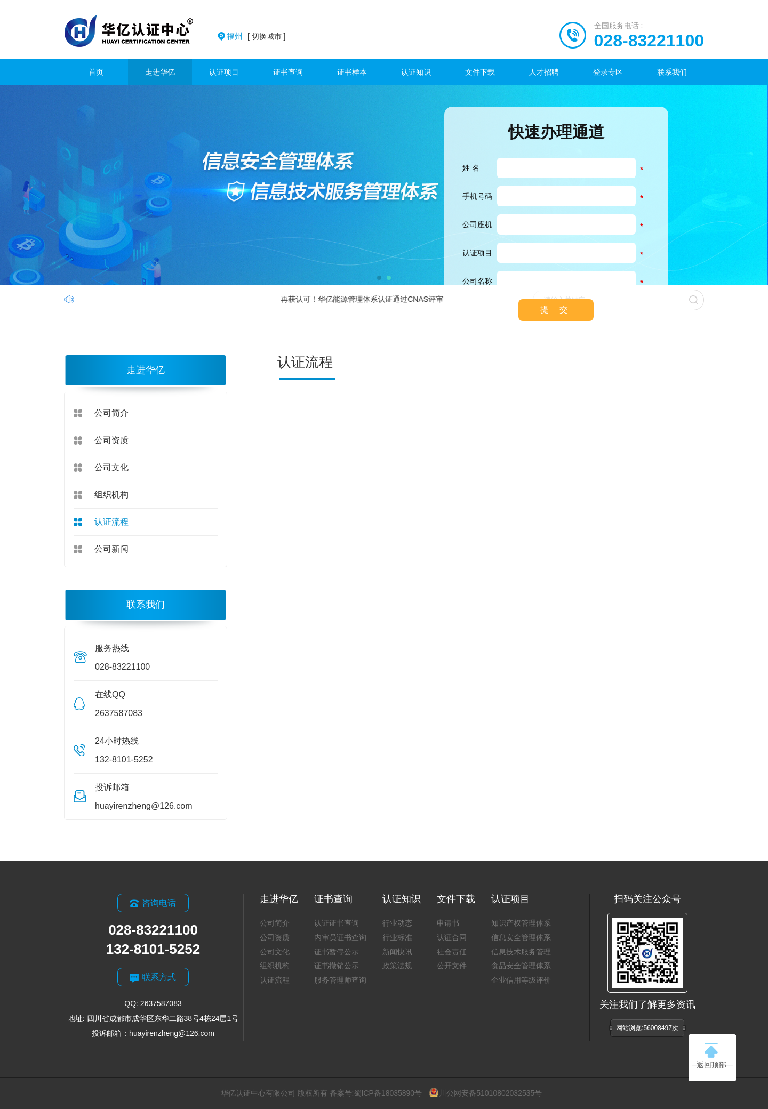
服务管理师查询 (340, 980)
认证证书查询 (336, 923)
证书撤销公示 (336, 965)
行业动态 (397, 923)
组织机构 (111, 494)
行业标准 (397, 937)
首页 (96, 72)
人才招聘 (544, 72)
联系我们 (672, 72)
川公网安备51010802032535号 (485, 1093)
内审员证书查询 (340, 937)
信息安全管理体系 (521, 937)
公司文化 (111, 467)
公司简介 (111, 412)
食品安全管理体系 (521, 965)
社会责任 (452, 951)
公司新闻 (111, 548)
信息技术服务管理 (521, 951)
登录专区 (608, 72)
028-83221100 (649, 40)
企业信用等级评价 (521, 980)
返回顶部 (711, 1056)
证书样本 (352, 72)
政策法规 (397, 965)
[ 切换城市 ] (256, 36)
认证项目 (224, 72)
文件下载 (480, 72)
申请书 (448, 923)
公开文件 (452, 965)
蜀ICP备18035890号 (388, 1093)
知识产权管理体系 (521, 923)
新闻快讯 (397, 951)
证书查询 (288, 72)
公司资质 (111, 440)
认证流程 (111, 521)
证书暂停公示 (336, 951)
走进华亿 (160, 72)
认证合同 (452, 937)
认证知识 (416, 72)
